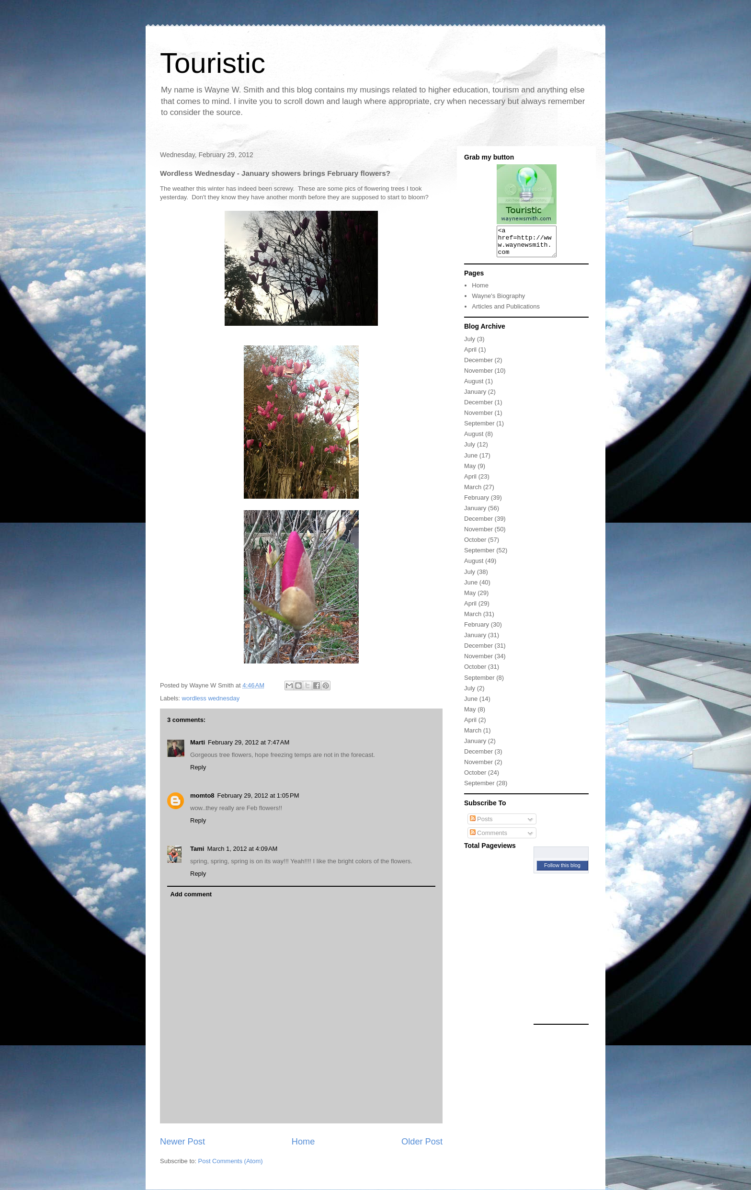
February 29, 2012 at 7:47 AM (248, 742)
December (478, 365)
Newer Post (182, 1141)
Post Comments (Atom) (230, 1161)
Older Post (422, 1141)
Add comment (191, 894)
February (476, 503)
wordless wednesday (211, 698)
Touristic (212, 63)
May (470, 471)
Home (303, 1141)
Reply (198, 767)
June (471, 461)
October (475, 545)
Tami (197, 848)
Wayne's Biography (498, 301)
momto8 (202, 795)
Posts (481, 824)
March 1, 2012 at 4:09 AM (242, 848)
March (472, 492)
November (478, 376)
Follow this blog (562, 871)
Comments (488, 838)
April (470, 355)
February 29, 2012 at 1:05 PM (258, 795)
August (473, 386)
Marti (197, 742)
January (475, 397)
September (479, 429)
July (469, 344)
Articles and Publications (506, 312)
